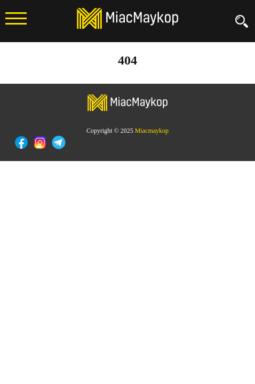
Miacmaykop (152, 130)
